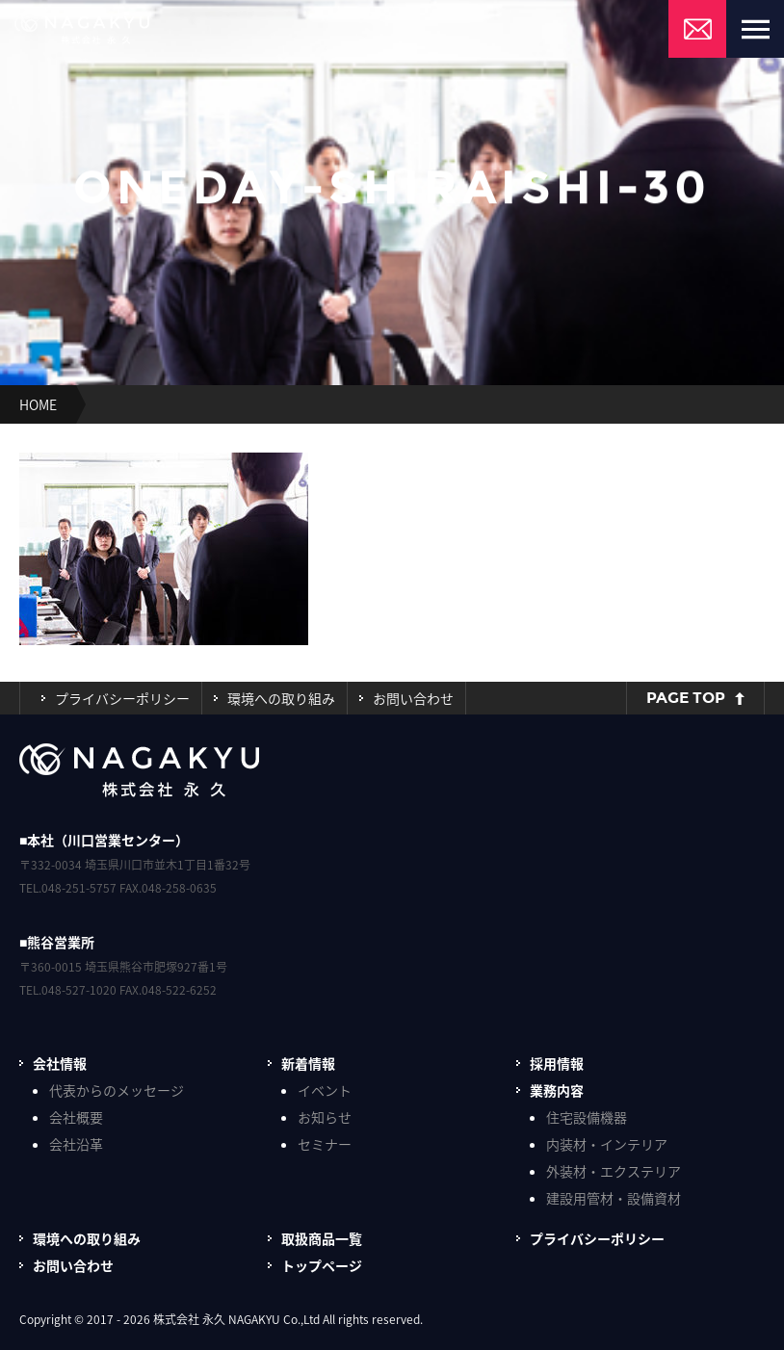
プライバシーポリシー (122, 698)
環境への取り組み (281, 698)
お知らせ (325, 1117)
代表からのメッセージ (116, 1090)
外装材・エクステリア (613, 1171)
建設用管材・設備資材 (613, 1197)
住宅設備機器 (586, 1117)
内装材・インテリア (606, 1144)
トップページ (321, 1265)
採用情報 (557, 1063)
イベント (325, 1090)
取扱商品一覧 (321, 1238)
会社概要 (76, 1117)
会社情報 (60, 1063)
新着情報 (308, 1063)
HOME (38, 404)
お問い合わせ (413, 698)
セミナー (325, 1144)
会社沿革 (76, 1144)
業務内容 (557, 1090)
